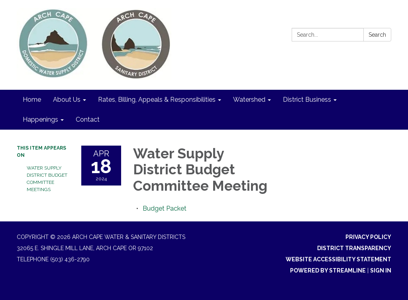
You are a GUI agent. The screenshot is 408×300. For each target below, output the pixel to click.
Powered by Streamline (328, 270)
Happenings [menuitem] (40, 119)
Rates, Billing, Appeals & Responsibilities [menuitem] (157, 99)
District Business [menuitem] (307, 99)
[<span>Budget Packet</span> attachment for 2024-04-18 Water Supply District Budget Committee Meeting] (164, 208)
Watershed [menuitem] (249, 99)
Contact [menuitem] (88, 119)
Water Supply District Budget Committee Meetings (47, 178)
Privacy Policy (368, 237)
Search (377, 35)
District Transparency (354, 248)
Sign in (380, 270)
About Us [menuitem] (66, 99)
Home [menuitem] (32, 99)
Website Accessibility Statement (338, 259)
